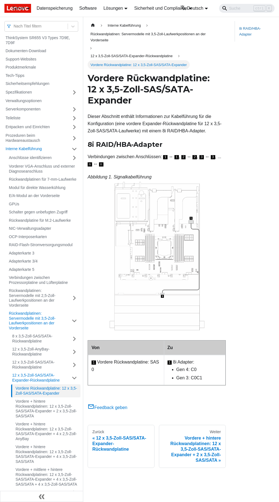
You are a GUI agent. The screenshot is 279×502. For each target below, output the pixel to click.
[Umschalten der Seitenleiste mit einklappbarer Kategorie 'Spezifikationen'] (74, 92)
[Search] (247, 8)
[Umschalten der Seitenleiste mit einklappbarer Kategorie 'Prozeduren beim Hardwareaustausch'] (74, 138)
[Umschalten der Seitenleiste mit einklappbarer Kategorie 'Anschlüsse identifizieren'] (74, 157)
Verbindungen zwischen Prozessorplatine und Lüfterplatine (38, 280)
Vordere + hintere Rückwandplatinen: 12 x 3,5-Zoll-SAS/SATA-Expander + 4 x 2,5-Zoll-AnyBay (46, 431)
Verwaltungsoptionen (24, 101)
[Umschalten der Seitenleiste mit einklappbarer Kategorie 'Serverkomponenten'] (74, 109)
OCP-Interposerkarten (28, 236)
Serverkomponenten (23, 109)
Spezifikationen (19, 92)
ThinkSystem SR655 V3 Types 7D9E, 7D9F (38, 40)
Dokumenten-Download (26, 51)
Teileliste (13, 118)
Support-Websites (21, 59)
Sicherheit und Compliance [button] (160, 8)
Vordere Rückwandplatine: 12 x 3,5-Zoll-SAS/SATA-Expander (46, 390)
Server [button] (18, 8)
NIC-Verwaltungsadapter (30, 228)
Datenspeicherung (55, 8)
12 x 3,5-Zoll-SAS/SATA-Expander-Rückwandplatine (36, 377)
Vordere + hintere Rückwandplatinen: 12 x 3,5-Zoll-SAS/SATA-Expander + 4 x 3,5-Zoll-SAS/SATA (46, 454)
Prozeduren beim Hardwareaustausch (23, 138)
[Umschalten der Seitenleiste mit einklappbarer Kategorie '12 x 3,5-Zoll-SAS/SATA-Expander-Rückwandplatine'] (74, 377)
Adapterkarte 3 (21, 253)
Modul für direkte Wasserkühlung (37, 187)
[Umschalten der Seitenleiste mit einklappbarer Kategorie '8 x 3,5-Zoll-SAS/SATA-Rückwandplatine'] (74, 338)
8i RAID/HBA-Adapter (250, 31)
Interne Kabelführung (24, 149)
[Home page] (93, 25)
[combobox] (14, 26)
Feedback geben (107, 407)
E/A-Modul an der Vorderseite (34, 195)
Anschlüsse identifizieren (30, 157)
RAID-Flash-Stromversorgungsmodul (41, 245)
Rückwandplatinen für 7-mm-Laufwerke (43, 179)
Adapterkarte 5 (21, 269)
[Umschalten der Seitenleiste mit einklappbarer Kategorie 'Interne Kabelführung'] (74, 149)
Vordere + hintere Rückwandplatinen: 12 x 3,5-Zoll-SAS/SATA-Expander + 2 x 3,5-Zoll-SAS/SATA (46, 408)
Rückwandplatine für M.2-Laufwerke (40, 220)
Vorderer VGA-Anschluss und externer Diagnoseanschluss (42, 168)
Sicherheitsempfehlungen (27, 83)
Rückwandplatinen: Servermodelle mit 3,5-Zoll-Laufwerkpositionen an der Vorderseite (32, 320)
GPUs (14, 204)
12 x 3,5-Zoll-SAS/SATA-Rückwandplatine (33, 364)
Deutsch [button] (192, 8)
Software (88, 8)
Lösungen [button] (113, 8)
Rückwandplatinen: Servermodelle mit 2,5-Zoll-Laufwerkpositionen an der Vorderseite (32, 297)
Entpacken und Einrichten (28, 127)
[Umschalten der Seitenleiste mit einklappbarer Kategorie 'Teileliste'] (74, 118)
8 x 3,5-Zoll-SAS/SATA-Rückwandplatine (32, 338)
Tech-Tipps (15, 75)
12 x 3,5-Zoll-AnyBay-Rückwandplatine (31, 351)
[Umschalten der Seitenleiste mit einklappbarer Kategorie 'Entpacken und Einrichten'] (74, 127)
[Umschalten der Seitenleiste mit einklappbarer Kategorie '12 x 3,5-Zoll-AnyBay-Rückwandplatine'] (74, 351)
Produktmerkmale (21, 67)
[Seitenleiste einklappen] (41, 496)
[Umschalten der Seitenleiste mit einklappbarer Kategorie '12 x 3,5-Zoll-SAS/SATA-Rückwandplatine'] (74, 364)
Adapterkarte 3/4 (23, 261)
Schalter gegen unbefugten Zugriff (38, 212)
